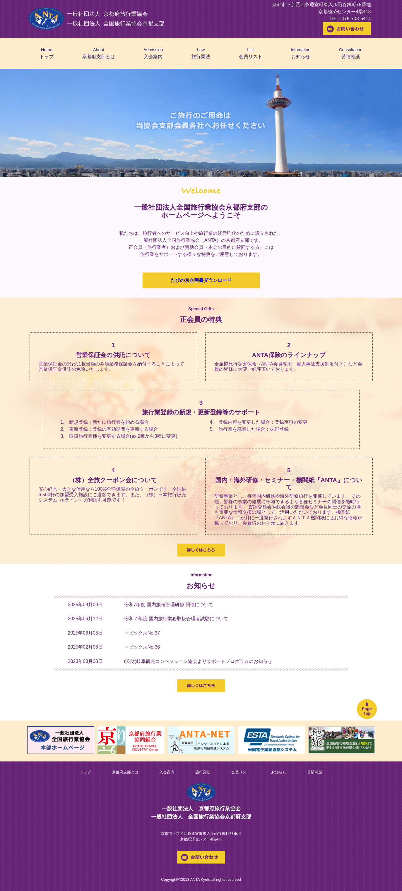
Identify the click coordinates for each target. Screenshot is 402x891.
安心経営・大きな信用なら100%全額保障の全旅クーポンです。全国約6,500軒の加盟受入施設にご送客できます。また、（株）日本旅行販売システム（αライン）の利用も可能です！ (113, 494)
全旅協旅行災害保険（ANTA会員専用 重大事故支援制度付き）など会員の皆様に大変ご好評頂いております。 (288, 366)
